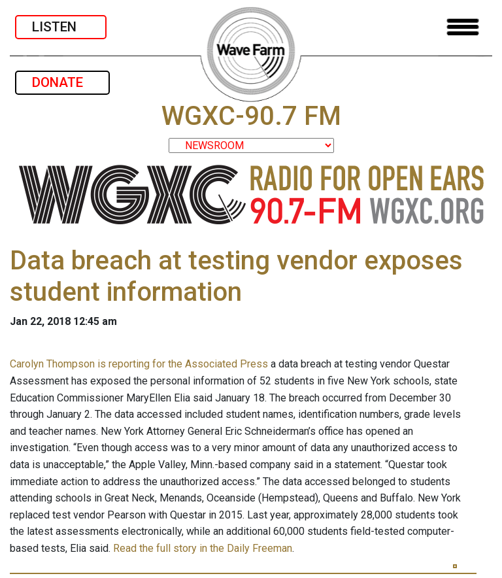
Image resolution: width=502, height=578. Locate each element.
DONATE (62, 82)
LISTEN (61, 27)
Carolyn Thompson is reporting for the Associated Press (139, 364)
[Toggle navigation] (463, 27)
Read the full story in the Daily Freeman (202, 548)
